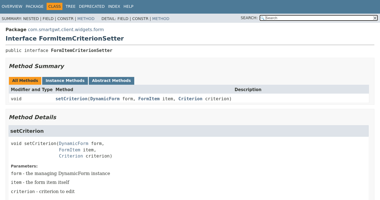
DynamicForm (105, 98)
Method (86, 18)
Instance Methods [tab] (64, 80)
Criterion (190, 98)
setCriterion (71, 98)
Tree (70, 6)
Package (35, 6)
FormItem (149, 98)
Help (128, 6)
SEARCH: (249, 18)
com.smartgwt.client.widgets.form (66, 29)
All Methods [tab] (25, 80)
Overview (12, 6)
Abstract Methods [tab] (111, 80)
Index (114, 6)
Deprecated (92, 6)
